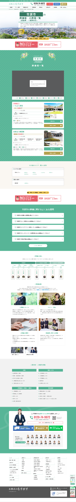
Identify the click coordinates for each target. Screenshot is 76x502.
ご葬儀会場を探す (36, 457)
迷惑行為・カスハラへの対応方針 (56, 489)
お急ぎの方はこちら (45, 422)
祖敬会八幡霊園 (18, 132)
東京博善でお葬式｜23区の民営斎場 (38, 467)
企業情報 (55, 7)
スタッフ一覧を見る (20, 442)
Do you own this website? (34, 85)
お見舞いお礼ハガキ (44, 383)
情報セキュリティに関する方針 (62, 488)
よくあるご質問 (47, 476)
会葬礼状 (41, 380)
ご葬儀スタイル (48, 466)
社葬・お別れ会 (63, 7)
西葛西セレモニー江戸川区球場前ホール (38, 471)
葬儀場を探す (25, 7)
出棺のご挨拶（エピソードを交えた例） (48, 398)
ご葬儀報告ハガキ (17, 391)
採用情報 (59, 469)
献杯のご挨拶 (42, 393)
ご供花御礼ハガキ (43, 373)
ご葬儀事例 (35, 475)
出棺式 (23, 466)
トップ (10, 457)
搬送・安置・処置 (12, 460)
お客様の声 (48, 7)
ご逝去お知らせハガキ (18, 383)
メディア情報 (11, 477)
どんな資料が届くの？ (13, 471)
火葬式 (23, 468)
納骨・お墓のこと (48, 472)
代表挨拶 (59, 461)
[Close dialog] (44, 82)
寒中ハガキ (15, 398)
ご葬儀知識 (34, 7)
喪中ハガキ (15, 396)
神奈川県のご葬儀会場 (37, 461)
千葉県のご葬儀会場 (37, 463)
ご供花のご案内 (12, 479)
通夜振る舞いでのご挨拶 (45, 391)
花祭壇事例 (35, 477)
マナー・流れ (48, 467)
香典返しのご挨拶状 (17, 393)
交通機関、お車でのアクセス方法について (22, 118)
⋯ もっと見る (40, 123)
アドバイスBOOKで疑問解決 (14, 469)
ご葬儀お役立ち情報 (48, 474)
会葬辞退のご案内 (17, 373)
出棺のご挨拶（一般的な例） (46, 396)
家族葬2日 (23, 461)
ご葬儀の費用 (48, 469)
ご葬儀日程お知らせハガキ (19, 380)
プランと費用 (17, 7)
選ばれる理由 (60, 471)
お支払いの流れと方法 (13, 472)
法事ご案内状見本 (17, 401)
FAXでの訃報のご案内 (18, 378)
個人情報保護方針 (54, 488)
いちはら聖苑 (18, 106)
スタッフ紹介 (60, 468)
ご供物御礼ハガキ (43, 375)
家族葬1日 (23, 463)
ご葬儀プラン (23, 457)
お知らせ (10, 475)
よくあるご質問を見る (38, 245)
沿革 (58, 466)
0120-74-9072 (39, 3)
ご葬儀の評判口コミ (48, 461)
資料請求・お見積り (12, 467)
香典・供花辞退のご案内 (18, 375)
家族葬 (11, 7)
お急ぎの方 (11, 462)
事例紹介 (41, 7)
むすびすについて (60, 463)
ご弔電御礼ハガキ (43, 378)
